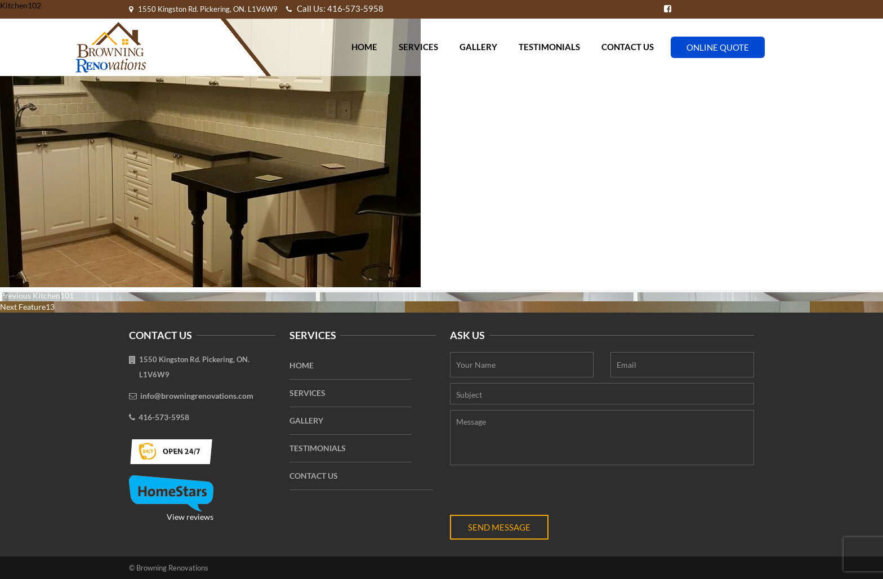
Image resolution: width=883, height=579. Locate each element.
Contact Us (627, 47)
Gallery (478, 47)
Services (418, 47)
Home (364, 47)
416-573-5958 (164, 417)
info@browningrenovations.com (196, 395)
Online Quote (717, 47)
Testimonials (549, 47)
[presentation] (535, 493)
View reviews (171, 498)
